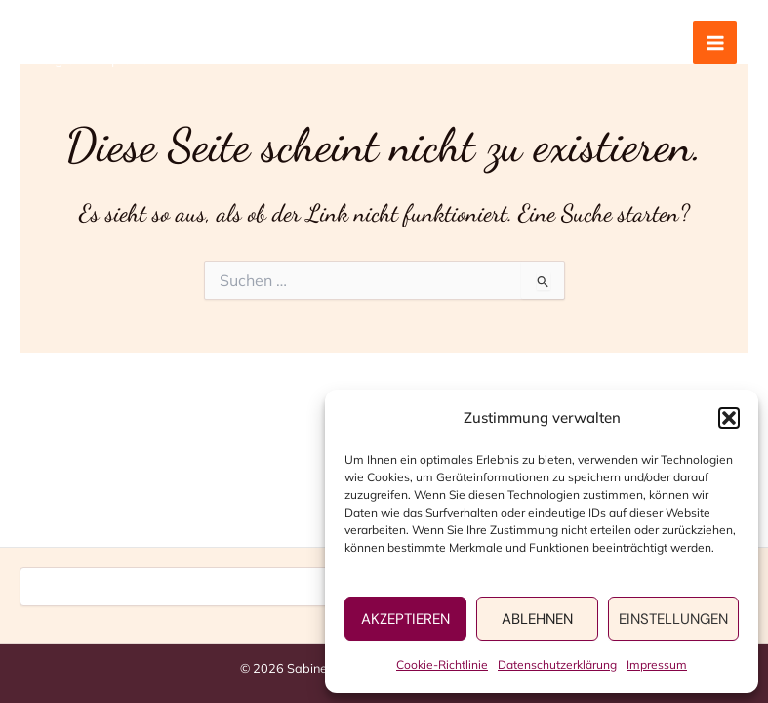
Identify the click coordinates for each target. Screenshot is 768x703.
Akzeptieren (405, 619)
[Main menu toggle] (715, 43)
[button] (729, 418)
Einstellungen (673, 619)
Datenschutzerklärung (557, 664)
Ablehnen (537, 619)
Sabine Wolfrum (116, 33)
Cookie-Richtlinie (442, 664)
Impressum (657, 664)
